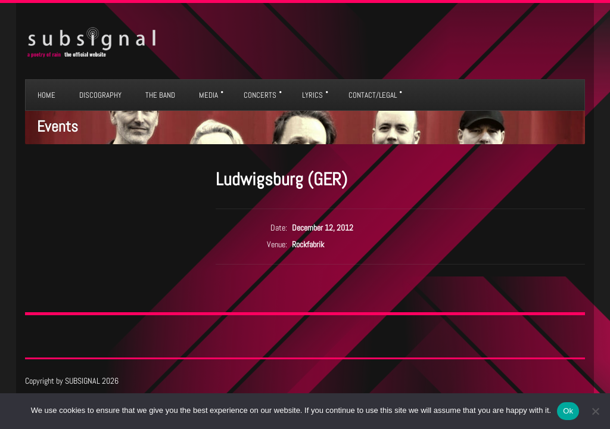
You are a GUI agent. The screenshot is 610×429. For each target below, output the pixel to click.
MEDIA (208, 95)
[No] (595, 411)
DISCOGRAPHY (100, 95)
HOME (46, 95)
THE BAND (160, 95)
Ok (568, 410)
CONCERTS (260, 95)
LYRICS (312, 95)
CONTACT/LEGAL (372, 95)
